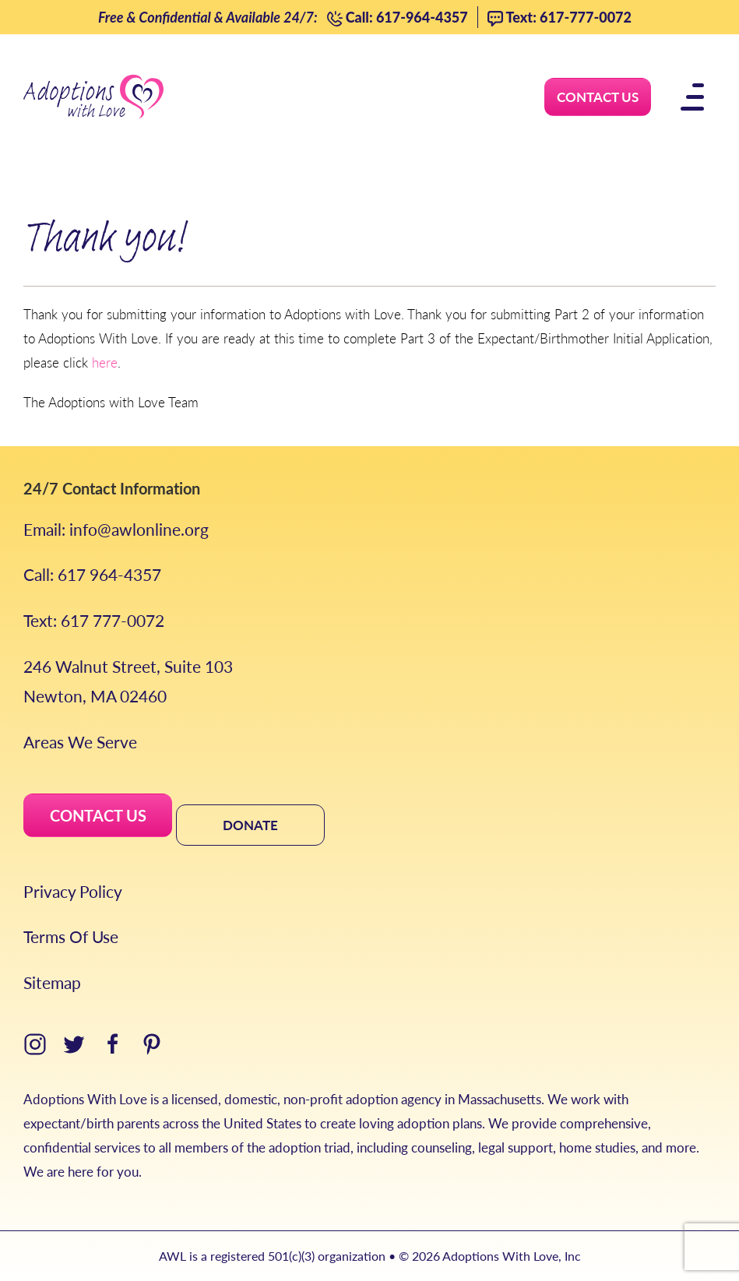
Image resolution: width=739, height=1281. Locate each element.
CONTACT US (98, 815)
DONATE (250, 824)
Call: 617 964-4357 (92, 574)
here (105, 362)
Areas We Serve (80, 741)
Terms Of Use (70, 936)
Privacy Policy (72, 891)
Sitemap (52, 982)
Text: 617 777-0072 (93, 620)
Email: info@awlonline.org (116, 529)
